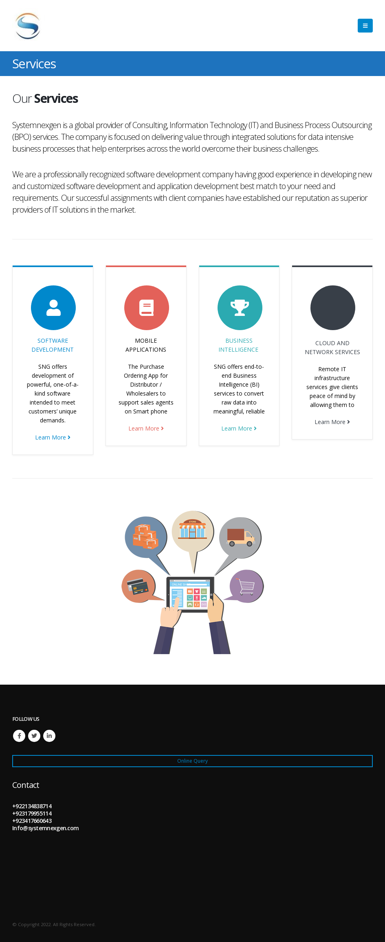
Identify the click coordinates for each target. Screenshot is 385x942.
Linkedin (49, 736)
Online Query (192, 760)
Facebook (19, 736)
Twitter (34, 736)
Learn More (52, 437)
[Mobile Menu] (365, 26)
